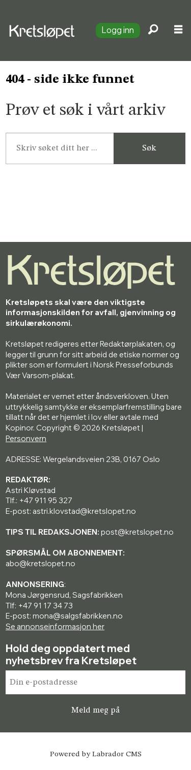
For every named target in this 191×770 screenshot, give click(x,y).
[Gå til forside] (44, 30)
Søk (149, 148)
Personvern (26, 438)
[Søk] (153, 30)
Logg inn (117, 29)
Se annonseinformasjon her (55, 626)
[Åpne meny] (178, 30)
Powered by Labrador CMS (96, 754)
